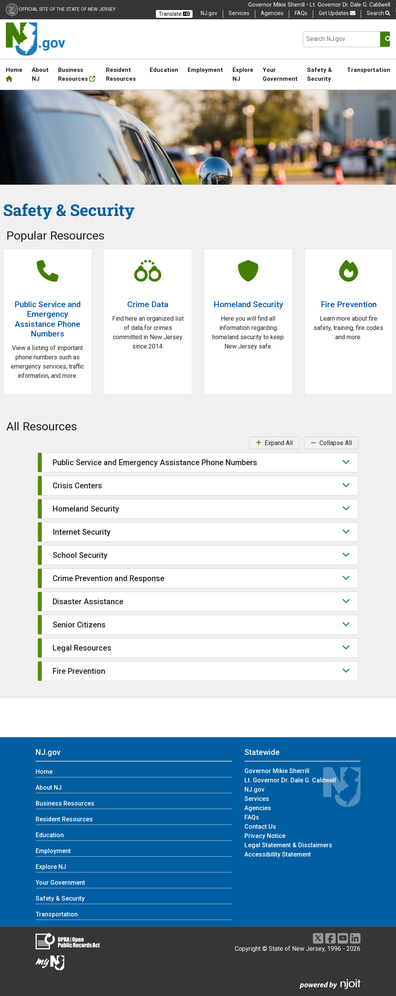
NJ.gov (209, 13)
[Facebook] (330, 938)
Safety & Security (319, 74)
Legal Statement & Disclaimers (288, 845)
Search (378, 13)
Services (239, 13)
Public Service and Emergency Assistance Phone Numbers (47, 319)
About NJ (40, 74)
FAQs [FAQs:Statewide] (251, 817)
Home (14, 74)
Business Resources (76, 74)
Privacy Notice (264, 836)
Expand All (274, 443)
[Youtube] (343, 938)
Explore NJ (242, 74)
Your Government (280, 74)
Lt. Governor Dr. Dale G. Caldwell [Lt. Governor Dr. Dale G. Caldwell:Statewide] (290, 780)
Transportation (368, 69)
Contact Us (260, 826)
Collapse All (331, 443)
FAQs (301, 13)
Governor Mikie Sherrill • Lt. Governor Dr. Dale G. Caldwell (319, 5)
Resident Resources (121, 74)
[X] (318, 938)
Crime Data (147, 304)
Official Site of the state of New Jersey (67, 9)
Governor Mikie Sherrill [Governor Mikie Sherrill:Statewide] (276, 771)
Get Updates (337, 13)
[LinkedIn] (355, 938)
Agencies (272, 13)
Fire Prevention (349, 304)
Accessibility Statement (277, 854)
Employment (205, 69)
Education (164, 69)
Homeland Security (248, 304)
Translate (174, 14)
